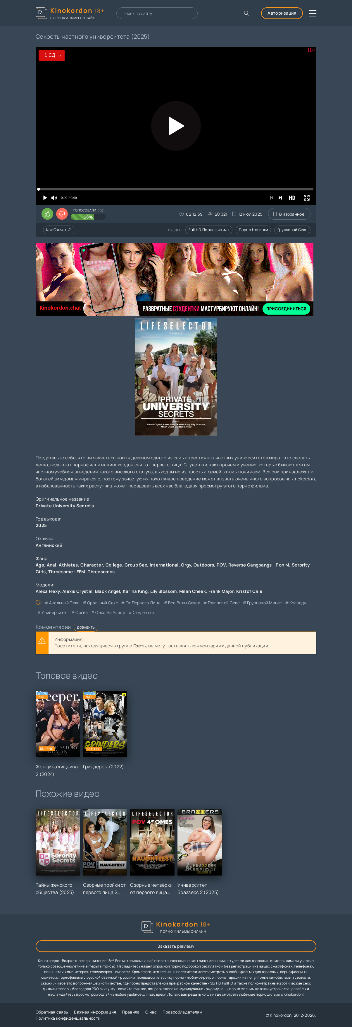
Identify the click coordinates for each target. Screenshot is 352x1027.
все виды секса (184, 602)
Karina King (135, 591)
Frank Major (221, 591)
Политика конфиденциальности (68, 1018)
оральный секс (102, 602)
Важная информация (95, 1012)
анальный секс (64, 602)
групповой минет (264, 602)
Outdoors (204, 565)
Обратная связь (52, 1012)
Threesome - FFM (66, 572)
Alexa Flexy (48, 591)
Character (91, 565)
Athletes (68, 565)
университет (55, 612)
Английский (49, 545)
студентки (143, 612)
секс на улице (110, 612)
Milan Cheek (192, 591)
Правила (130, 1012)
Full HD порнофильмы (209, 229)
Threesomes (101, 572)
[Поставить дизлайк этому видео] (62, 214)
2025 (41, 525)
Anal (51, 565)
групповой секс (224, 602)
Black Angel (107, 591)
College (114, 565)
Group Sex (136, 565)
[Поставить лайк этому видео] (47, 214)
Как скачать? (58, 229)
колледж (298, 602)
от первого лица (143, 602)
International (164, 565)
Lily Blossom (163, 591)
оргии (81, 612)
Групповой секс (292, 229)
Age (40, 565)
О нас (151, 1012)
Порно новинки (253, 229)
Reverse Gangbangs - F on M (258, 565)
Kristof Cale (249, 591)
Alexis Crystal (77, 591)
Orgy (186, 565)
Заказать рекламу (176, 946)
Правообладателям (183, 1012)
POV (221, 565)
